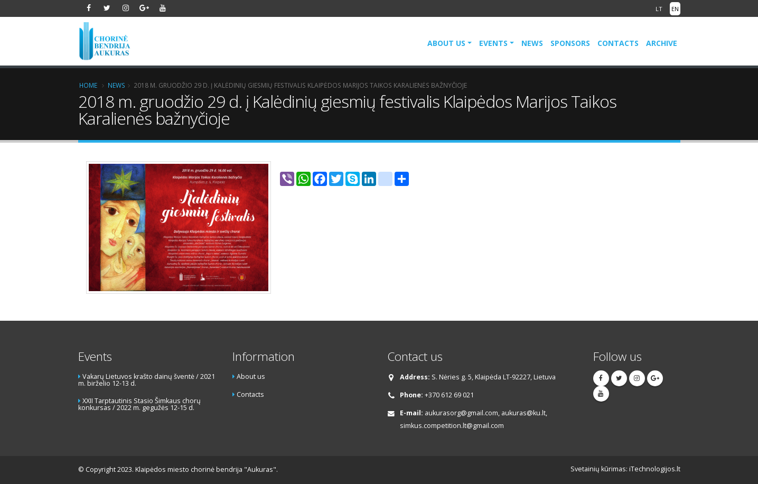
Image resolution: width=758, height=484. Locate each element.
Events (493, 43)
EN (675, 9)
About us (446, 43)
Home (88, 85)
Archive (661, 43)
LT (659, 9)
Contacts (618, 43)
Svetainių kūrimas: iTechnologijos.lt (625, 468)
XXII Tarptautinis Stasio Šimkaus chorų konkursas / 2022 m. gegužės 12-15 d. (139, 404)
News (532, 43)
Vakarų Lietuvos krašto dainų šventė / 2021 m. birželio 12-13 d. (146, 380)
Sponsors (570, 43)
